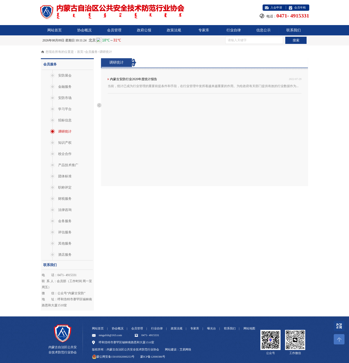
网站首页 (54, 30)
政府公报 (144, 30)
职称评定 (65, 187)
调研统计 (65, 131)
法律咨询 (65, 210)
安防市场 (65, 98)
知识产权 (65, 142)
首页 (80, 52)
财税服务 (65, 198)
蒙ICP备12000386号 (152, 356)
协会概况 (84, 30)
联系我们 (293, 30)
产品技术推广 (68, 165)
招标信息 (65, 120)
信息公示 (263, 30)
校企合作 (65, 154)
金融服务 (65, 86)
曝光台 (211, 328)
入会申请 (276, 7)
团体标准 (65, 176)
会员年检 (300, 7)
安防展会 (65, 75)
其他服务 (65, 243)
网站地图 (249, 328)
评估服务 (65, 232)
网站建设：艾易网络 (178, 349)
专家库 (203, 30)
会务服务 (65, 221)
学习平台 (65, 109)
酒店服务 (65, 254)
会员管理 (114, 30)
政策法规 (174, 30)
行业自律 (233, 30)
